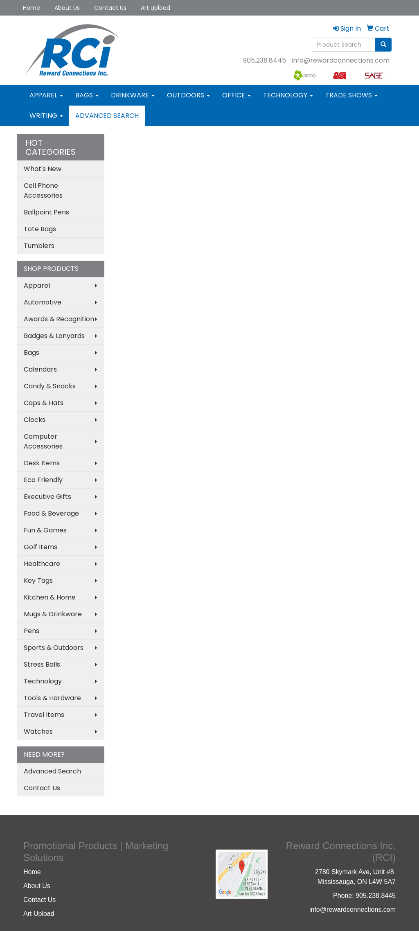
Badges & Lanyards (54, 335)
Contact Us (110, 8)
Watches (38, 731)
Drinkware (133, 95)
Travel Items (44, 714)
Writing (46, 115)
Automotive (42, 302)
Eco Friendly (43, 480)
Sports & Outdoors (53, 647)
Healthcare (42, 563)
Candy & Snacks (50, 386)
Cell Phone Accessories (43, 190)
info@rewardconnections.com (341, 60)
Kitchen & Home (50, 597)
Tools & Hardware (52, 698)
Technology (288, 95)
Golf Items (40, 547)
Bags (87, 95)
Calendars (40, 369)
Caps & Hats (43, 403)
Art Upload (155, 8)
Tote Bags (40, 229)
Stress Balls (42, 664)
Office (236, 95)
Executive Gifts (47, 496)
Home (31, 8)
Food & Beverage (51, 513)
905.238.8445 (264, 60)
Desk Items (42, 463)
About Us (67, 8)
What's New (42, 169)
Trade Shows (351, 95)
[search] (383, 45)
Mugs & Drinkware (53, 614)
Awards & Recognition (59, 319)
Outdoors (188, 95)
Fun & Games (45, 530)
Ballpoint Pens (46, 212)
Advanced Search (107, 115)
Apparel (46, 95)
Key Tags (38, 580)
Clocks (34, 419)
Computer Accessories (43, 441)
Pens (31, 631)
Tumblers (39, 245)
